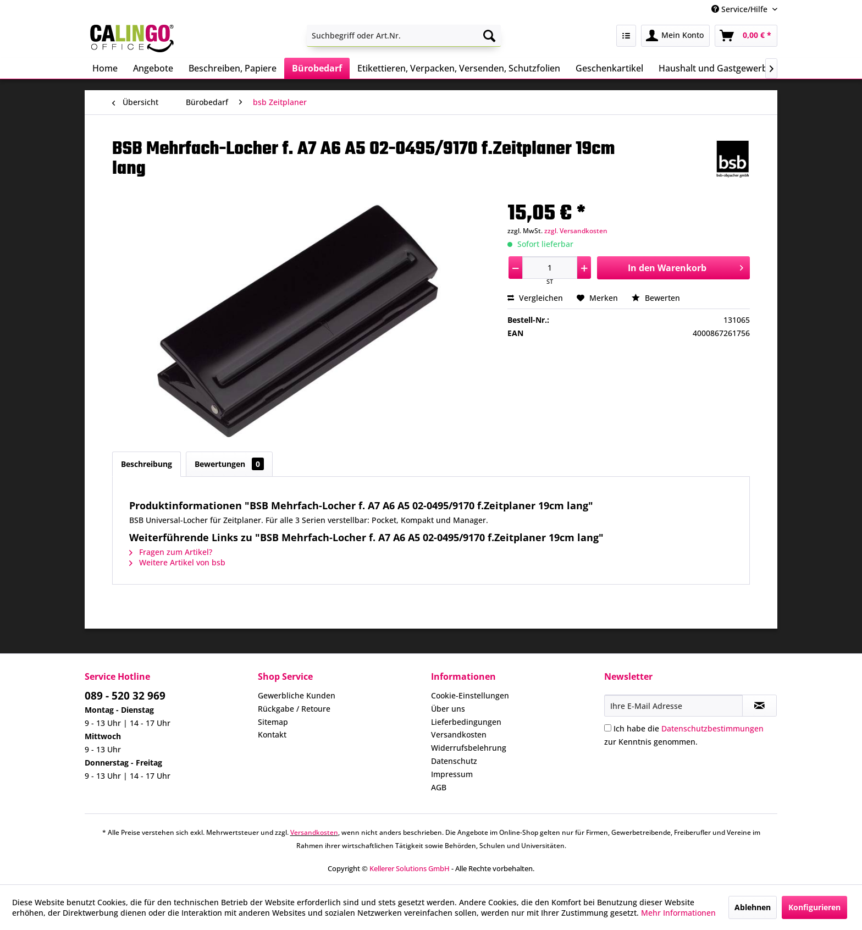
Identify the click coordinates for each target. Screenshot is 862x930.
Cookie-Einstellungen (470, 695)
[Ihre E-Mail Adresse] (673, 706)
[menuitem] (404, 36)
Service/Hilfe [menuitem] (740, 9)
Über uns (448, 708)
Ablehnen (752, 907)
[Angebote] (153, 68)
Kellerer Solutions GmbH (409, 868)
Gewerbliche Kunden (296, 695)
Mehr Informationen (678, 912)
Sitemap (273, 722)
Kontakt (272, 734)
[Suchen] (489, 36)
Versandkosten (459, 734)
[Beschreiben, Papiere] (232, 68)
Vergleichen (535, 298)
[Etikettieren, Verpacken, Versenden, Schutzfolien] (459, 68)
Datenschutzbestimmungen (712, 728)
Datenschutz (454, 761)
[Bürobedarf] (317, 68)
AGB (438, 787)
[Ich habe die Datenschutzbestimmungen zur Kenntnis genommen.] (607, 727)
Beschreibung (146, 464)
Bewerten (656, 298)
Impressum (452, 774)
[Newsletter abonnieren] (759, 706)
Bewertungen (229, 464)
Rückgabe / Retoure (294, 708)
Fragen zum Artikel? (170, 552)
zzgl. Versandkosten (575, 230)
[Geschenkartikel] (609, 68)
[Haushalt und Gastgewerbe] (715, 68)
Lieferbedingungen (466, 722)
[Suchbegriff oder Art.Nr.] (404, 36)
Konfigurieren (814, 907)
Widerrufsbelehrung (468, 747)
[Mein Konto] (675, 36)
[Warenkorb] (746, 36)
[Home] (105, 68)
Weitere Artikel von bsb (177, 562)
